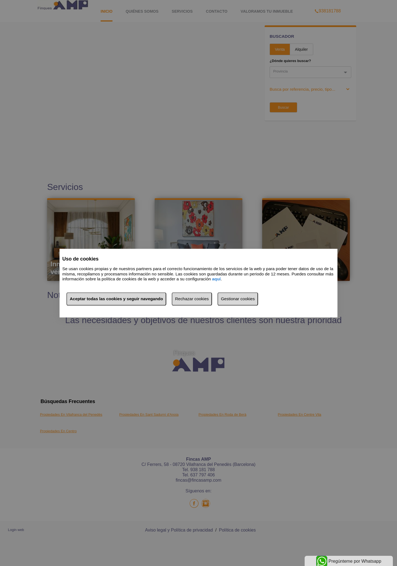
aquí (216, 279)
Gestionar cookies (238, 298)
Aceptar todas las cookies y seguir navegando (116, 298)
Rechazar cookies (192, 298)
